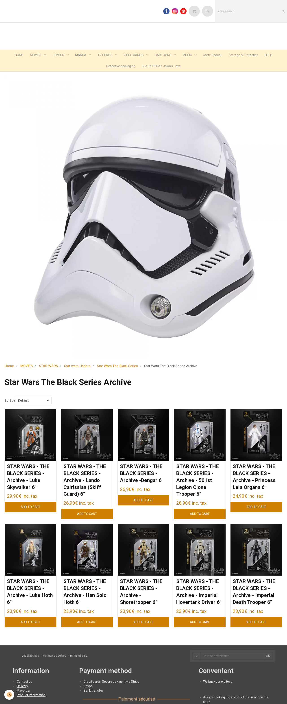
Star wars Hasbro (77, 367)
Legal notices (30, 665)
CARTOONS (163, 55)
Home (9, 367)
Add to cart (30, 508)
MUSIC (188, 55)
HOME (17, 55)
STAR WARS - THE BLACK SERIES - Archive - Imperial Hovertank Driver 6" (199, 597)
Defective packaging (120, 66)
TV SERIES (105, 55)
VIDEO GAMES (134, 55)
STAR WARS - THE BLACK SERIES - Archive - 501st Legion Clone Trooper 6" (199, 481)
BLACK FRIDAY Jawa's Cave (161, 66)
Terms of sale (78, 665)
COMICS (57, 55)
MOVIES (34, 55)
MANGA (80, 55)
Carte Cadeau (214, 55)
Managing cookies (54, 665)
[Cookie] (9, 695)
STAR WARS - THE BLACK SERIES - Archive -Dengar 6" (143, 474)
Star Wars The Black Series (117, 367)
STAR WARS (48, 367)
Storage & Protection (245, 55)
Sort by (9, 401)
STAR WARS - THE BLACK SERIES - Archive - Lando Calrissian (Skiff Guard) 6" (86, 481)
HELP (270, 55)
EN (207, 11)
